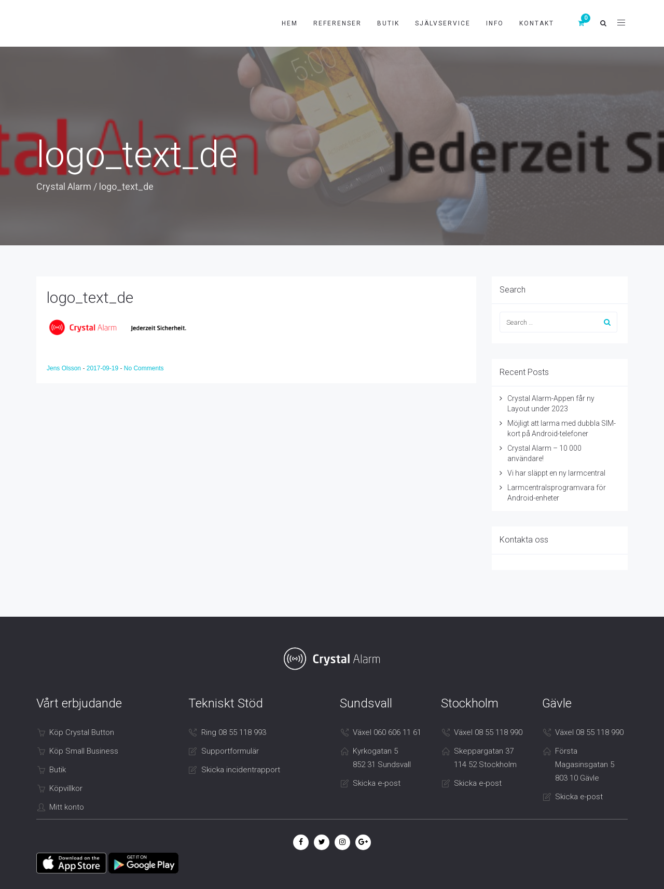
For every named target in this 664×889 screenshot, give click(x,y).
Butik (388, 23)
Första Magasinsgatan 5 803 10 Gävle (584, 764)
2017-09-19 (103, 368)
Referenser (337, 23)
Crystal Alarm (63, 186)
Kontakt (536, 23)
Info (495, 23)
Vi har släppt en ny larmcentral (556, 473)
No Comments (144, 368)
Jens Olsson (64, 368)
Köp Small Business (83, 751)
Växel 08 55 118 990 (488, 732)
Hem (290, 23)
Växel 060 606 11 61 (387, 732)
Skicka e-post (376, 783)
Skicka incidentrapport (240, 769)
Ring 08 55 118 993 (233, 732)
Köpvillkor (65, 788)
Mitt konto (66, 807)
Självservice (443, 23)
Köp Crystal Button (81, 732)
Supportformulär (230, 751)
